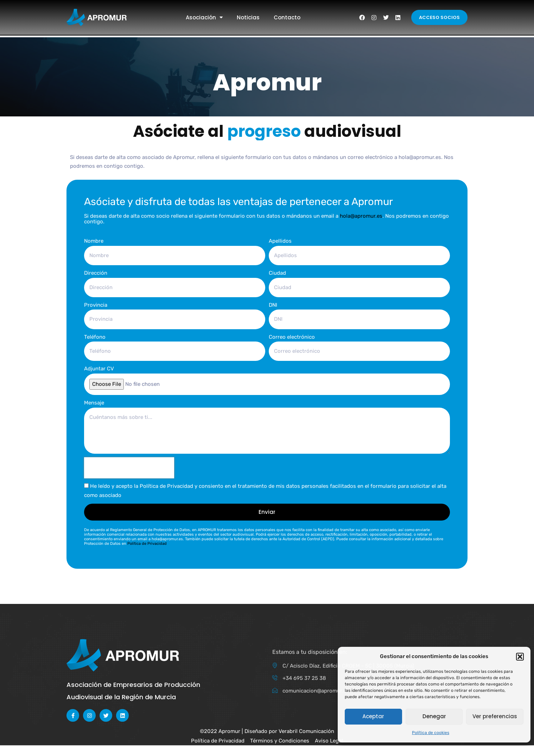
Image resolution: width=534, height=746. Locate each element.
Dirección (95, 273)
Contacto (287, 17)
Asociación (204, 17)
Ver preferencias (494, 716)
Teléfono (95, 337)
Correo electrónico (292, 337)
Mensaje (94, 403)
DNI (273, 305)
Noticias (248, 17)
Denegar (434, 716)
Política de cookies (430, 732)
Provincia (95, 305)
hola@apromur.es (361, 216)
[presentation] (129, 468)
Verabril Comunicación (306, 732)
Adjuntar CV (99, 369)
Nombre (93, 241)
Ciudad (277, 273)
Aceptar (373, 716)
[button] (519, 656)
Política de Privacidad (147, 544)
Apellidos (280, 241)
